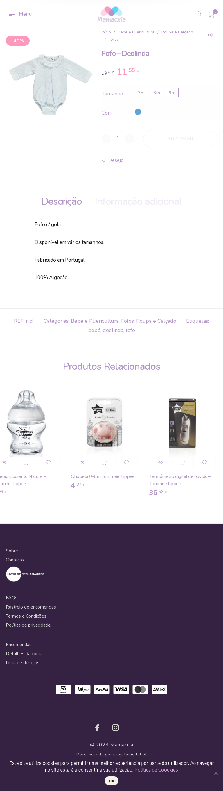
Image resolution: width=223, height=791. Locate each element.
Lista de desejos (22, 662)
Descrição (61, 201)
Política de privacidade (28, 625)
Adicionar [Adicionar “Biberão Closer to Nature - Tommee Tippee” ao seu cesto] (28, 462)
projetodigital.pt (130, 754)
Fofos (114, 39)
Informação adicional (138, 201)
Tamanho (112, 93)
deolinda (113, 330)
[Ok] (216, 773)
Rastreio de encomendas (31, 607)
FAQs (11, 598)
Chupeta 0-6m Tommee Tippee (105, 476)
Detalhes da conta (24, 653)
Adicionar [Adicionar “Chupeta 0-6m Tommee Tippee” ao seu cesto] (107, 462)
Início (106, 32)
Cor (106, 112)
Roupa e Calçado (177, 32)
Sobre (12, 551)
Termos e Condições (26, 616)
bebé (94, 330)
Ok (111, 781)
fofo (130, 330)
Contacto (15, 560)
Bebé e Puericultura (136, 32)
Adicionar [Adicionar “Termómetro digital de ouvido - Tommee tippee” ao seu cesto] (185, 462)
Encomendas (19, 644)
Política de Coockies (156, 770)
